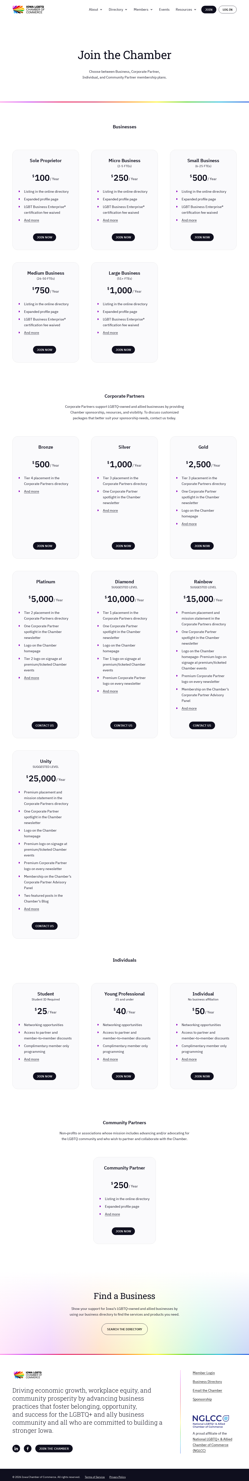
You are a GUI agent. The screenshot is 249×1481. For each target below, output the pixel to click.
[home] (28, 9)
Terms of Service (95, 1477)
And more (31, 220)
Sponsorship (202, 1399)
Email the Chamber (207, 1390)
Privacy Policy (117, 1477)
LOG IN (228, 9)
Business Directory (207, 1381)
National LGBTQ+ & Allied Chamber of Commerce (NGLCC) (212, 1445)
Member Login (204, 1373)
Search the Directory (124, 1329)
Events (164, 9)
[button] (96, 9)
